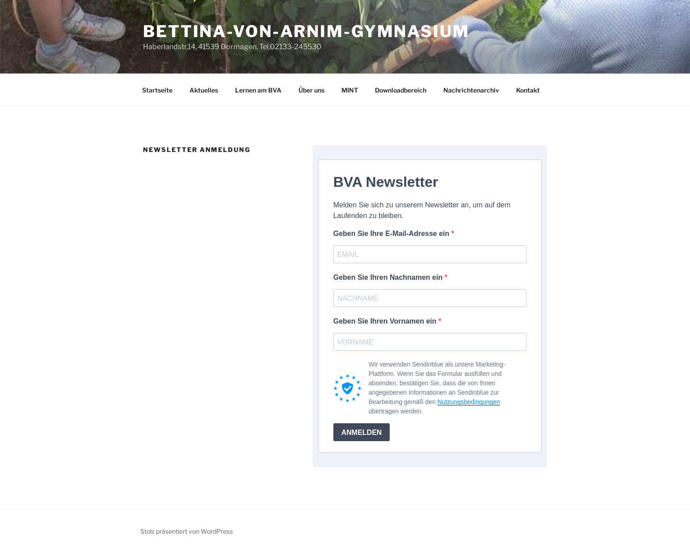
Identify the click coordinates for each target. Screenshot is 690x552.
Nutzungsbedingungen (469, 401)
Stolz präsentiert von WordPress (186, 531)
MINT (349, 90)
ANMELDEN (361, 432)
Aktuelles (203, 90)
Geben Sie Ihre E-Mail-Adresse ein (392, 233)
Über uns (311, 90)
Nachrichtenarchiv (471, 90)
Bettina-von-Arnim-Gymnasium (306, 31)
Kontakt (528, 90)
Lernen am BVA (258, 90)
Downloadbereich (400, 90)
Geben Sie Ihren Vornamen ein (385, 321)
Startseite (157, 90)
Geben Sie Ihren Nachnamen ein (389, 277)
